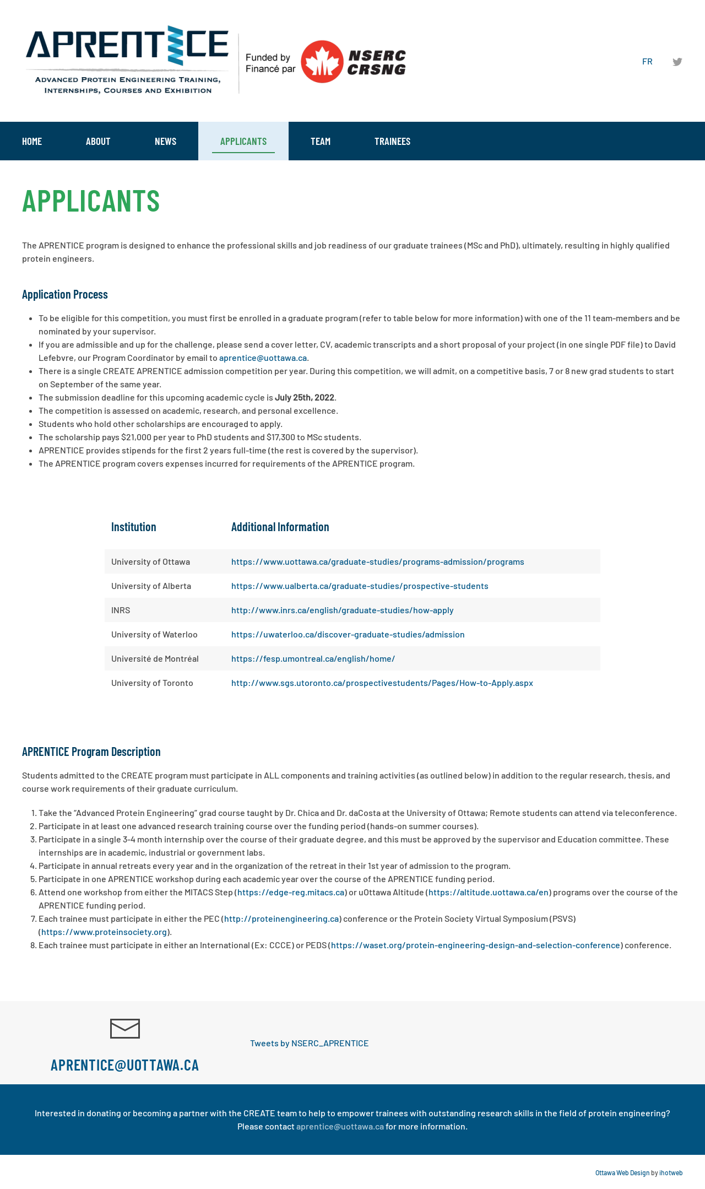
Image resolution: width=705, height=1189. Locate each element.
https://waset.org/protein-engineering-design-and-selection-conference (475, 944)
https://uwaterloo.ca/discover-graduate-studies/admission (348, 634)
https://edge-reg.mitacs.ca (290, 892)
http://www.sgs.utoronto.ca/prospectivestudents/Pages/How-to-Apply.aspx (382, 682)
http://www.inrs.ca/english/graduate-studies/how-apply (342, 609)
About (98, 140)
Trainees (392, 140)
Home (32, 140)
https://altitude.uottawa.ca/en (489, 892)
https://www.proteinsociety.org (104, 931)
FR (647, 61)
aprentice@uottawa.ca (263, 357)
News (165, 140)
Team (320, 140)
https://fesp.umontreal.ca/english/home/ (313, 658)
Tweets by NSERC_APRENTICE (309, 1042)
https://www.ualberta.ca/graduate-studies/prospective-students (360, 585)
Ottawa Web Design (622, 1172)
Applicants (243, 140)
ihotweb (671, 1172)
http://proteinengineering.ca (281, 918)
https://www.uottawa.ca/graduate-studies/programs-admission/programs (377, 561)
